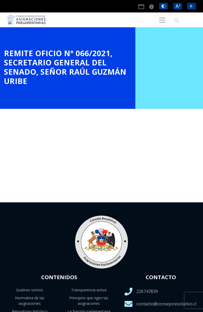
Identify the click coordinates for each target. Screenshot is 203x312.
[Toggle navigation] (162, 20)
